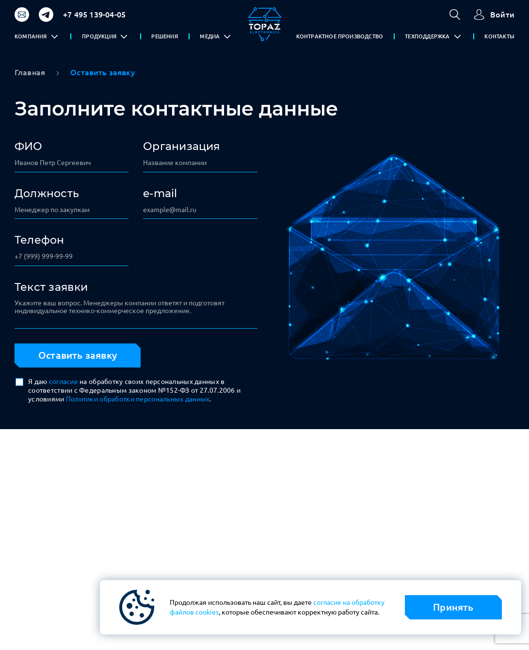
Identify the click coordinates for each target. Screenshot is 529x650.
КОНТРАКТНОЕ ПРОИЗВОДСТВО (340, 36)
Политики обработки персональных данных (138, 399)
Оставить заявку (77, 355)
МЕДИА (210, 36)
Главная (30, 72)
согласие (63, 381)
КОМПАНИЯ (31, 36)
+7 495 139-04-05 (94, 14)
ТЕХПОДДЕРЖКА (427, 36)
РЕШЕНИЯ (164, 36)
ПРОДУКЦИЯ (99, 36)
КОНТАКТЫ (499, 36)
